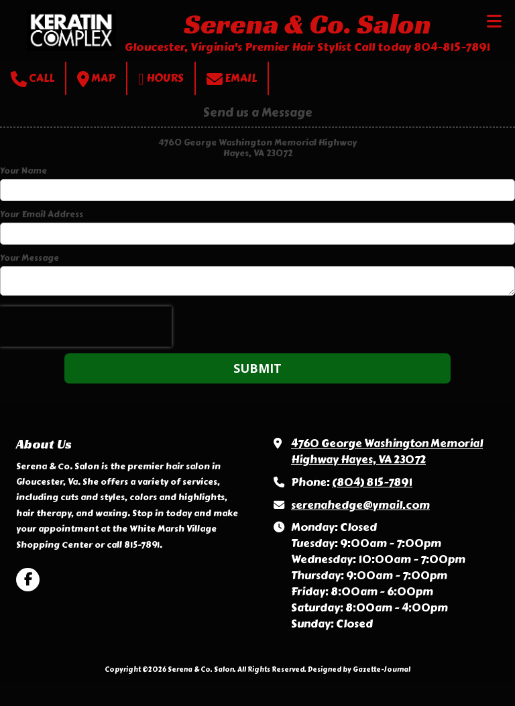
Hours (161, 79)
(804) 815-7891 (372, 482)
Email (232, 79)
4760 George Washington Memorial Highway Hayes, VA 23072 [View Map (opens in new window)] (387, 451)
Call (32, 79)
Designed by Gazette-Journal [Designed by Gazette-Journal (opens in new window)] (359, 669)
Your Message (29, 258)
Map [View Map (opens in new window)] (96, 79)
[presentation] (86, 326)
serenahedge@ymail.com (360, 505)
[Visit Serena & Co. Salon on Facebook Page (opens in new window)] (28, 579)
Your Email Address (41, 214)
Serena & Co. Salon (307, 24)
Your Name (23, 171)
